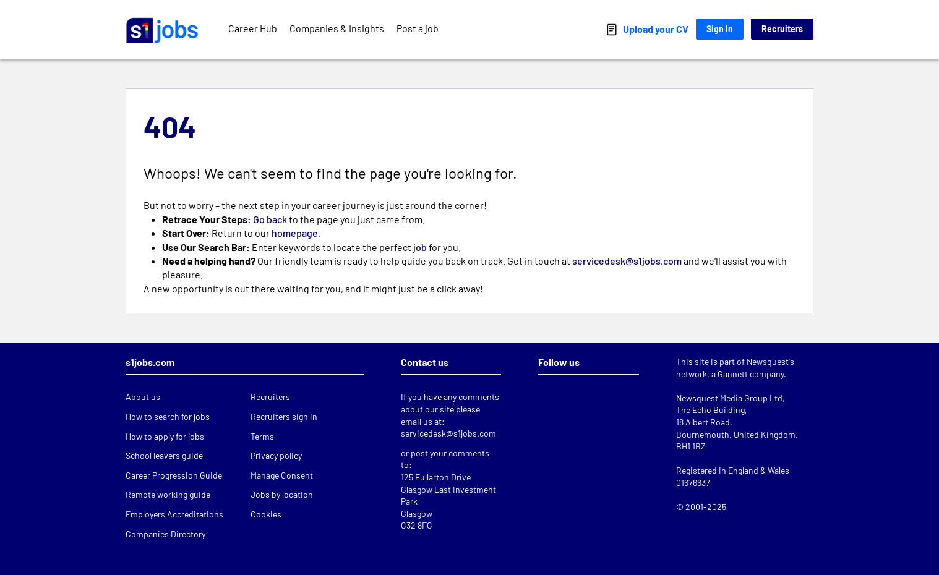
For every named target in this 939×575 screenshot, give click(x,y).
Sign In (719, 28)
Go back (270, 219)
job (420, 247)
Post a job (418, 28)
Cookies (266, 514)
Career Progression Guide (174, 475)
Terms (262, 436)
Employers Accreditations (174, 514)
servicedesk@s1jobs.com (628, 260)
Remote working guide (168, 494)
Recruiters (782, 28)
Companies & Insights (336, 28)
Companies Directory (165, 534)
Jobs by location (282, 494)
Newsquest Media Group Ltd (729, 398)
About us (143, 396)
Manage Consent (282, 475)
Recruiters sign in (284, 416)
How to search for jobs (168, 416)
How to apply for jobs (165, 436)
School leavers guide (164, 455)
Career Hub (252, 28)
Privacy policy (276, 455)
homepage (295, 233)
